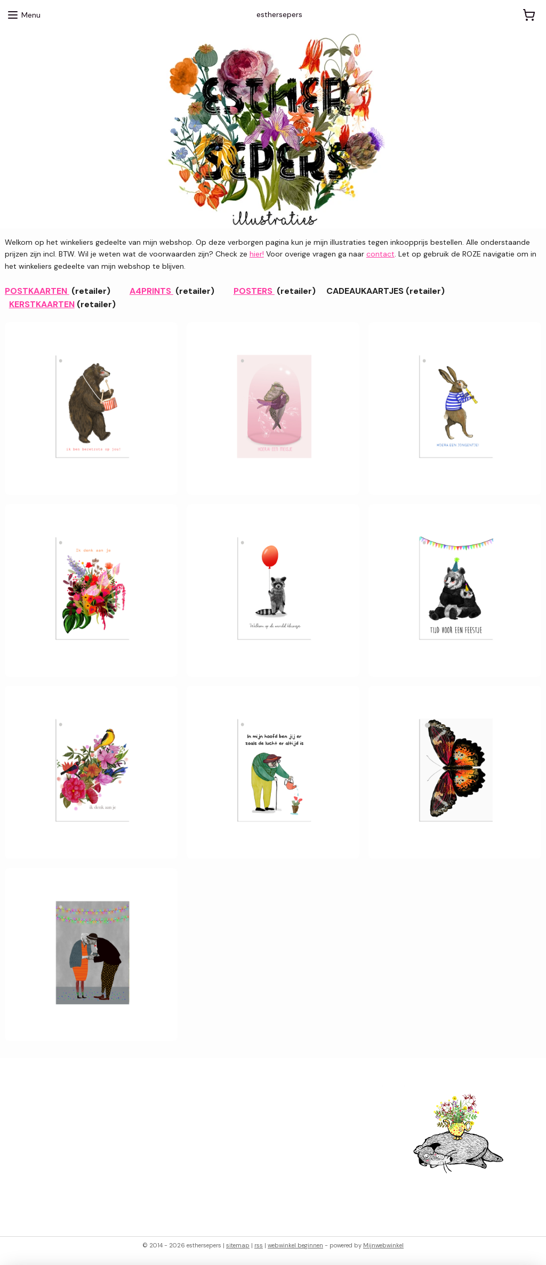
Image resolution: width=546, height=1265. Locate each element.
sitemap (238, 1245)
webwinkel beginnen (295, 1245)
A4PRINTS (151, 291)
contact (380, 254)
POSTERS (254, 291)
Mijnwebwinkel (383, 1245)
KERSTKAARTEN (42, 304)
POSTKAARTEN (37, 291)
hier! (257, 254)
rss (258, 1245)
